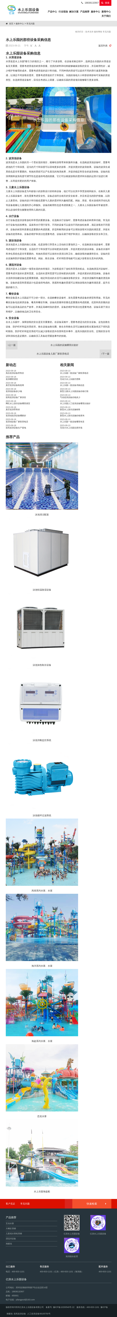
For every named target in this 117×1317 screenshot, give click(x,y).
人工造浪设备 (33, 1314)
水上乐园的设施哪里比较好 (42, 345)
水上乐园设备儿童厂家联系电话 (74, 353)
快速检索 (96, 1204)
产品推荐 (84, 11)
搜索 (105, 3)
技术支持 (89, 32)
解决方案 (74, 11)
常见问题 (30, 23)
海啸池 (10, 1314)
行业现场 (63, 11)
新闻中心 (106, 11)
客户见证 (10, 1203)
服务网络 (98, 32)
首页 (11, 23)
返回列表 (104, 45)
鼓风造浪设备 (20, 1314)
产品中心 (52, 11)
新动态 (11, 365)
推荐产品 (13, 437)
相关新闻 (67, 365)
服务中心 (95, 11)
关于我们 (106, 16)
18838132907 (90, 3)
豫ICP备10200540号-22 (63, 1307)
